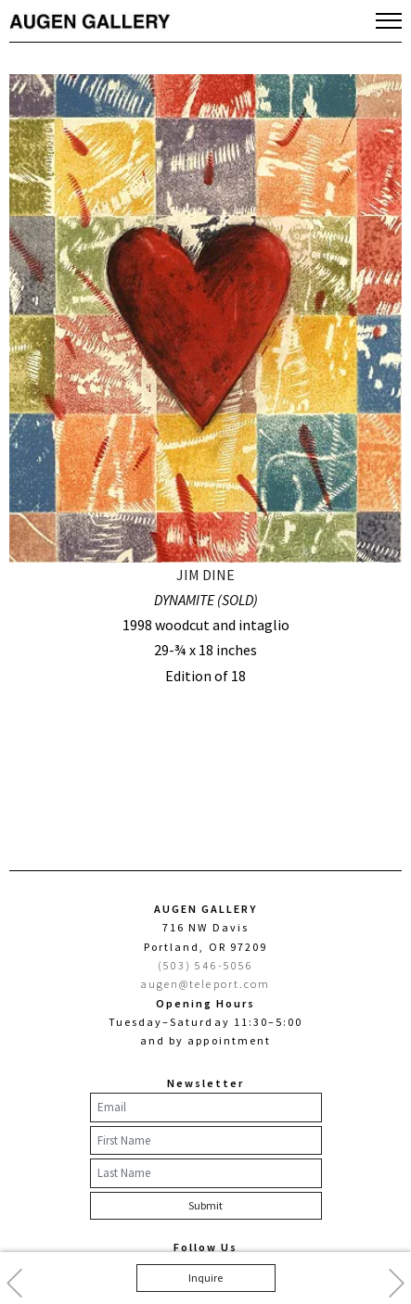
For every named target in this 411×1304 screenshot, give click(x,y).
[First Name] (206, 1141)
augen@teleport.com (205, 984)
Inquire (205, 1278)
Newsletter (205, 1083)
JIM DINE (205, 574)
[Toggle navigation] (389, 20)
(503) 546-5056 (205, 965)
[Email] (206, 1107)
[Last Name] (206, 1173)
